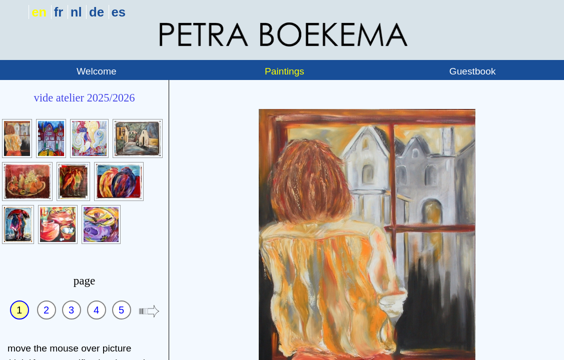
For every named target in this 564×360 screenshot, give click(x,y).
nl (76, 12)
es (119, 12)
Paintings (284, 71)
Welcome (97, 71)
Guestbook (472, 71)
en (39, 12)
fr (58, 12)
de (96, 12)
